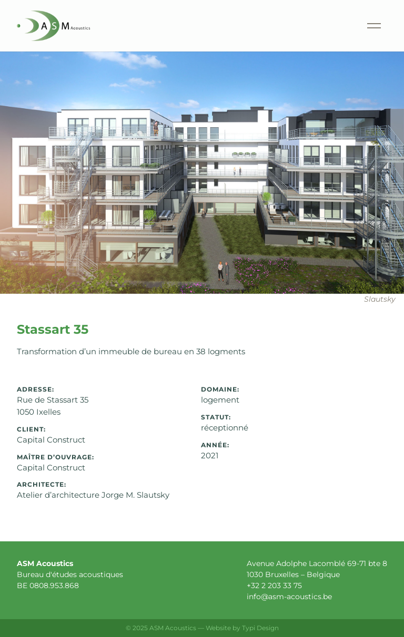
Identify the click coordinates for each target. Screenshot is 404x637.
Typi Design (260, 628)
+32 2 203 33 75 (274, 585)
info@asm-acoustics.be (289, 596)
